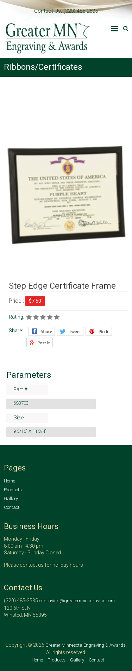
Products (13, 489)
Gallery (11, 498)
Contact (11, 507)
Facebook (42, 331)
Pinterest (99, 331)
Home (9, 481)
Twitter (70, 331)
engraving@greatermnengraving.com (77, 600)
